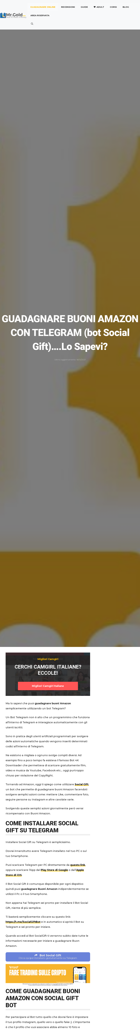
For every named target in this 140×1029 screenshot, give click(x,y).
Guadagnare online (42, 7)
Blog (126, 7)
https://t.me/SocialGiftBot (23, 921)
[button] (32, 24)
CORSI (113, 7)
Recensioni (68, 7)
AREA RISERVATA (39, 15)
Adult (100, 7)
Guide (84, 7)
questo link (77, 864)
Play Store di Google (54, 870)
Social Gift (81, 784)
